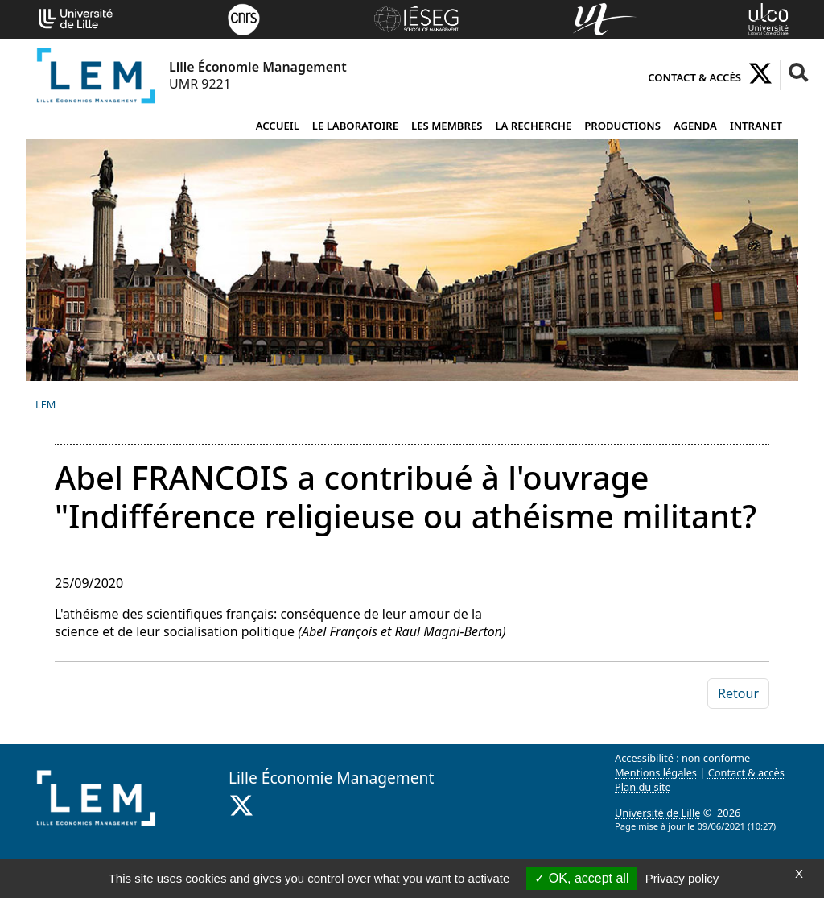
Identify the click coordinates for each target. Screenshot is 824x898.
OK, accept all (581, 878)
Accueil (277, 125)
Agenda (695, 125)
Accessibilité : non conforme (682, 758)
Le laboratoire (355, 125)
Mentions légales (656, 772)
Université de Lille (657, 812)
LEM (45, 404)
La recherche (533, 125)
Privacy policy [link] (682, 878)
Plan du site (643, 787)
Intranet (756, 125)
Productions (622, 125)
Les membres (446, 125)
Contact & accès (694, 77)
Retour (738, 693)
